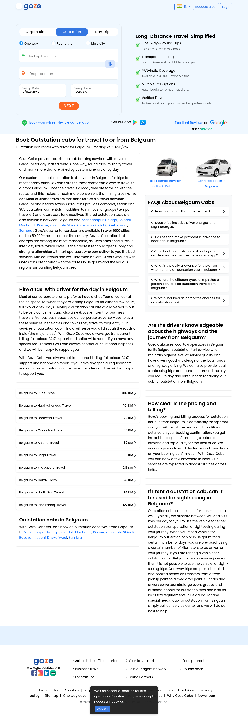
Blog (55, 690)
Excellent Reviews (189, 123)
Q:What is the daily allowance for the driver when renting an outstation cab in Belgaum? (185, 267)
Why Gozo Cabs (180, 695)
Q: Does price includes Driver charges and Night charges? (183, 224)
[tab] (35, 43)
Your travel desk (142, 661)
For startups (85, 677)
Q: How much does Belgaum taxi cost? (180, 211)
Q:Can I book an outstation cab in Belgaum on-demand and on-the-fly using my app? (184, 253)
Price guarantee (195, 661)
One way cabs (74, 695)
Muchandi (27, 225)
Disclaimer (187, 690)
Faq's (88, 690)
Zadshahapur (92, 220)
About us (71, 690)
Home (42, 690)
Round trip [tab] (61, 43)
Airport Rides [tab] (37, 31)
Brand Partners (141, 677)
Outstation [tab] (72, 31)
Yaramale (58, 225)
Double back (192, 669)
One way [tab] (28, 43)
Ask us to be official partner (97, 661)
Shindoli (125, 220)
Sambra (25, 230)
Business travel (87, 669)
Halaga (111, 220)
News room (207, 695)
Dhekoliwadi (117, 225)
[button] (18, 6)
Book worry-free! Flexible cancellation (56, 122)
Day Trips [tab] (103, 31)
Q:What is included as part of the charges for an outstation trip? (185, 300)
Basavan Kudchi (92, 225)
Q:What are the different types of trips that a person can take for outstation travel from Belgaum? (185, 284)
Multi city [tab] (95, 43)
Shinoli (72, 225)
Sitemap (51, 695)
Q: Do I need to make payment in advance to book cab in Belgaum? (185, 239)
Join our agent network (147, 669)
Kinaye (42, 225)
